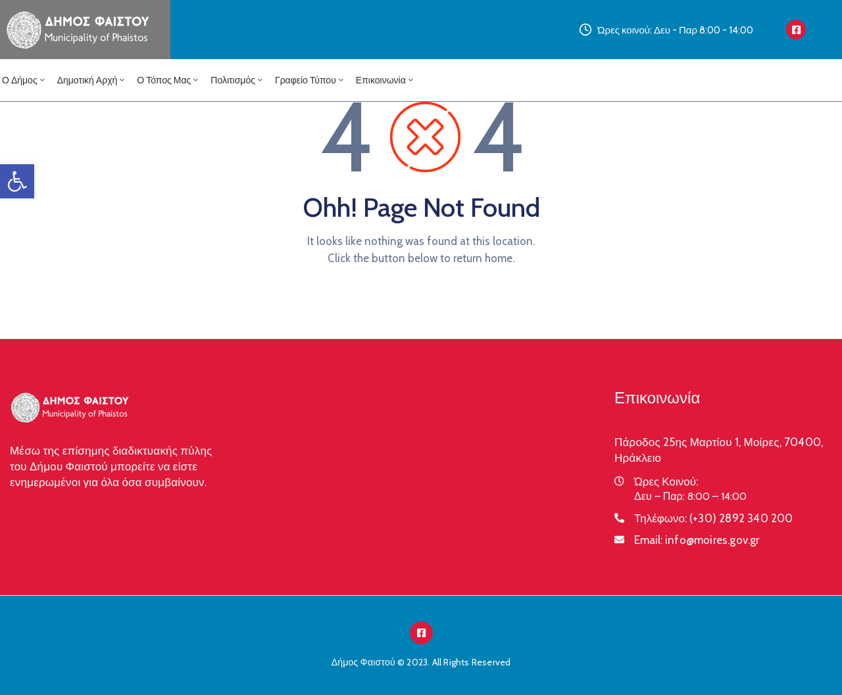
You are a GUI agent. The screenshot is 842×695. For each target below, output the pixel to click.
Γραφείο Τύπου (310, 80)
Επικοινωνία (385, 80)
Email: (697, 540)
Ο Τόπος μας (168, 80)
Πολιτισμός (237, 80)
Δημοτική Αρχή (92, 80)
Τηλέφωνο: (713, 518)
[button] (17, 181)
